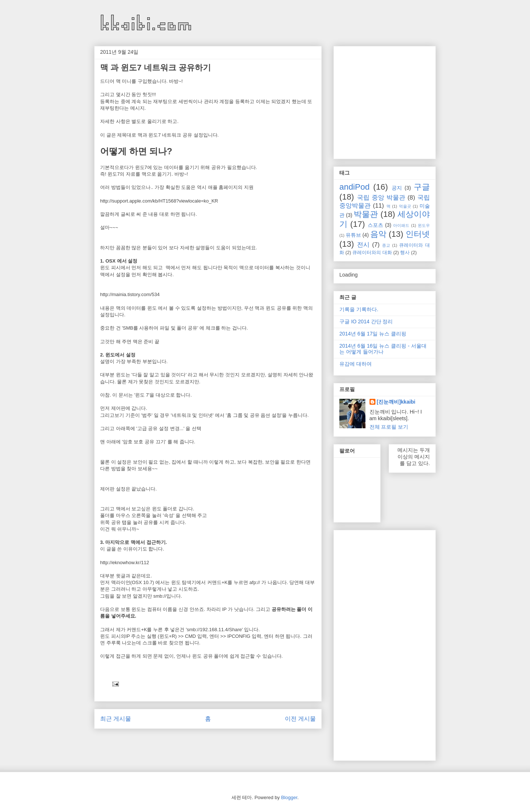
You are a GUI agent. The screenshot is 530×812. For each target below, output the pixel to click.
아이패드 (401, 225)
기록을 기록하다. (358, 309)
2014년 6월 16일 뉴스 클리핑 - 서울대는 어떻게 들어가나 (383, 349)
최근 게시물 (115, 719)
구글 (422, 186)
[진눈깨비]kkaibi (396, 402)
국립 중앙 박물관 (381, 197)
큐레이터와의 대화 (372, 252)
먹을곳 (405, 206)
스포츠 (375, 225)
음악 (378, 234)
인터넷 (418, 234)
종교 (386, 245)
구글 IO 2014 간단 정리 (366, 321)
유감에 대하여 (355, 364)
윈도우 (424, 225)
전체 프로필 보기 (389, 427)
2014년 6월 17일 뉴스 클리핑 (372, 334)
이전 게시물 (300, 719)
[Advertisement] (401, 100)
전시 (363, 244)
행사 (405, 252)
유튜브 (353, 235)
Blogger (289, 797)
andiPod (354, 186)
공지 (397, 188)
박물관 (366, 214)
